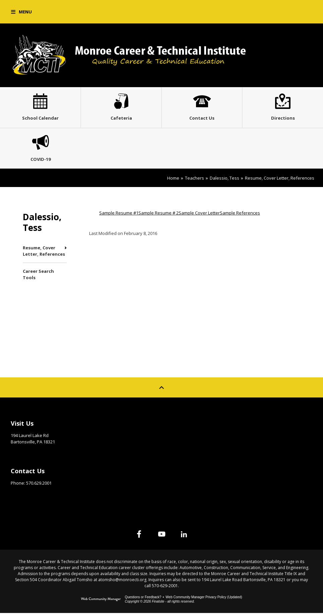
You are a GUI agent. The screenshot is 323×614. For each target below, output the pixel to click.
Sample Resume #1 (118, 214)
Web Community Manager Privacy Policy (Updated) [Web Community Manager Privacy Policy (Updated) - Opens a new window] (204, 598)
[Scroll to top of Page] (161, 388)
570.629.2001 (39, 484)
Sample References (240, 214)
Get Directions (27, 453)
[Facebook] (139, 535)
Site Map (182, 423)
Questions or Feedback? (143, 598)
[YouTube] (161, 535)
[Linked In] (184, 535)
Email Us (20, 494)
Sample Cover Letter (199, 214)
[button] (21, 11)
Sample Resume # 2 (158, 214)
